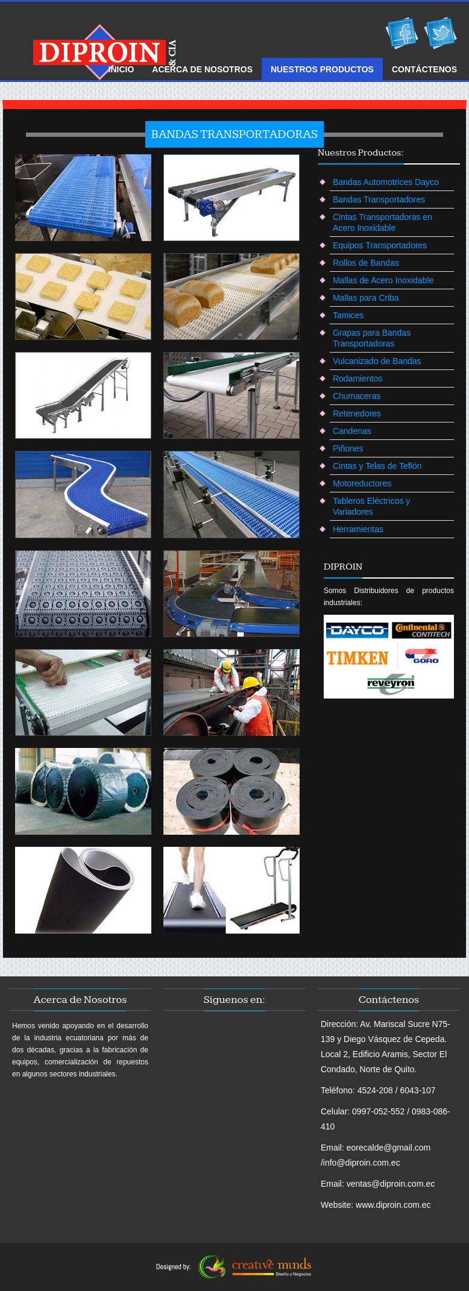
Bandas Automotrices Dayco (386, 182)
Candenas (352, 431)
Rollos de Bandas (366, 263)
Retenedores (357, 413)
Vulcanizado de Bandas (377, 361)
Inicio (121, 69)
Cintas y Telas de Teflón (377, 466)
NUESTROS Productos (322, 69)
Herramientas (358, 529)
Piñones (348, 448)
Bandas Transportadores (379, 199)
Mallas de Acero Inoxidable (383, 280)
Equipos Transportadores (380, 245)
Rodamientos (358, 378)
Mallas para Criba (366, 298)
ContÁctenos (424, 69)
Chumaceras (356, 396)
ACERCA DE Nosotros (202, 69)
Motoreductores (362, 483)
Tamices (348, 315)
